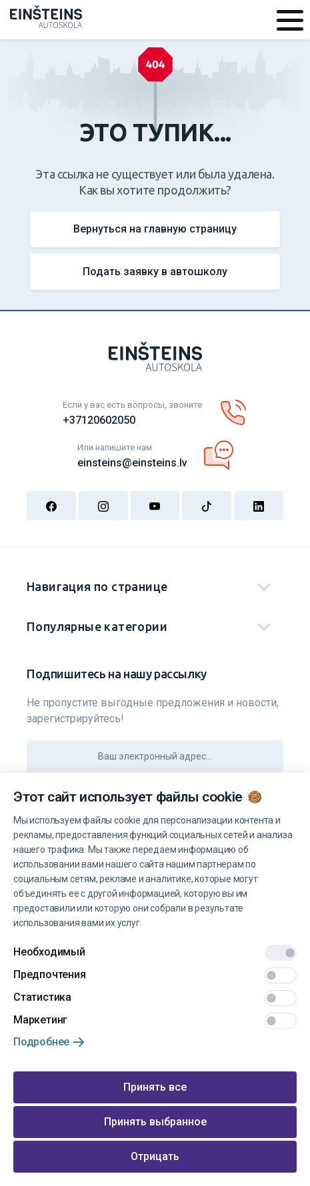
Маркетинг (40, 1019)
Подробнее (41, 1041)
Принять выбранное (155, 1121)
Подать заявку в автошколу (155, 271)
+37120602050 (99, 420)
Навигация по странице (97, 586)
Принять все (155, 1087)
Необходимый (49, 951)
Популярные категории (97, 626)
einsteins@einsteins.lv (132, 462)
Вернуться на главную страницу (155, 229)
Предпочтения (49, 974)
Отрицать (155, 1156)
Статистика (42, 997)
